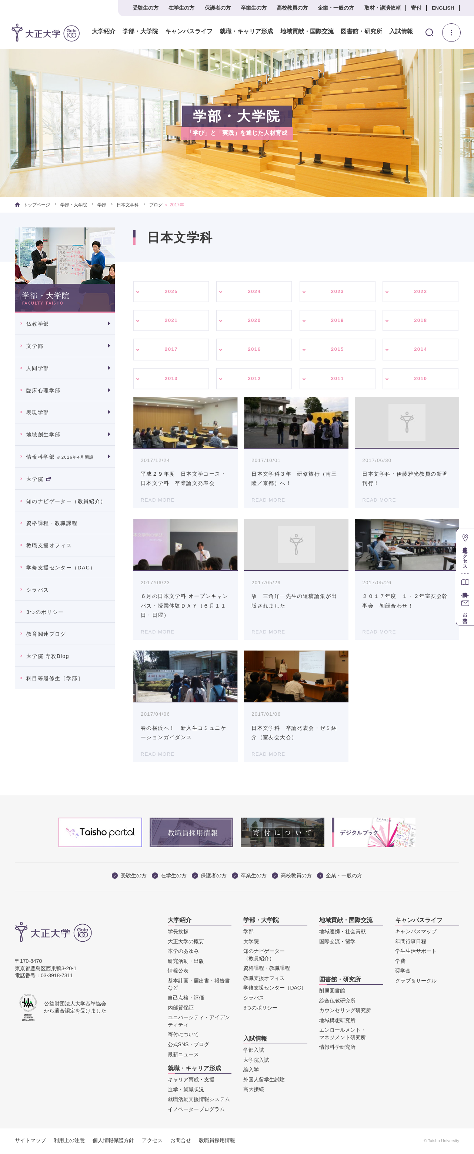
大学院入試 (256, 1061)
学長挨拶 (178, 933)
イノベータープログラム (196, 1111)
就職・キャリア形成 (246, 31)
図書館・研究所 (361, 31)
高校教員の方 (292, 8)
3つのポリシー (45, 612)
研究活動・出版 (186, 962)
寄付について (183, 1036)
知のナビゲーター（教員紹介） (66, 501)
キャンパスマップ (416, 933)
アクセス (152, 1141)
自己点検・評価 (186, 999)
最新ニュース (183, 1056)
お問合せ (180, 1141)
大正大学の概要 (186, 942)
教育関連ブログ (46, 634)
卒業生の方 (254, 8)
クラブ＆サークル (416, 982)
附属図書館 (332, 992)
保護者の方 (218, 8)
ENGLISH (443, 8)
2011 (337, 380)
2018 (420, 321)
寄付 (416, 8)
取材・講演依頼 (382, 8)
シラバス (37, 590)
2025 (171, 292)
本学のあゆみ (183, 952)
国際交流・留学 (337, 942)
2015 (337, 350)
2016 (254, 350)
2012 (254, 380)
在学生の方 (181, 8)
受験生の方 (145, 8)
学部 (101, 204)
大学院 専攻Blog (47, 656)
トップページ (32, 204)
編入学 (251, 1071)
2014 (420, 350)
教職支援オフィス (49, 545)
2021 (171, 321)
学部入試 (253, 1051)
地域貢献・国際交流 (306, 31)
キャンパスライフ (189, 31)
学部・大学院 (140, 31)
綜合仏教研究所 (337, 1002)
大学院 (38, 479)
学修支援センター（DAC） (61, 568)
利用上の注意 (69, 1141)
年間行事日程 (410, 942)
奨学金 (403, 972)
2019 (337, 321)
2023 (337, 292)
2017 (171, 350)
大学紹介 (104, 31)
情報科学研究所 (337, 1048)
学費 (400, 962)
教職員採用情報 (217, 1141)
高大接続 (253, 1091)
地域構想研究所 (337, 1022)
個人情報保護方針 (113, 1141)
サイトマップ (30, 1141)
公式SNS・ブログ (189, 1046)
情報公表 (178, 972)
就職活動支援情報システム (199, 1101)
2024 (254, 292)
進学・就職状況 (186, 1091)
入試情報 (401, 31)
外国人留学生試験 (264, 1081)
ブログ (156, 204)
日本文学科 (128, 204)
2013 (171, 380)
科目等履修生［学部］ (54, 678)
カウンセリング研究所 (345, 1012)
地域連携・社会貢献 (342, 933)
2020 (254, 321)
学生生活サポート (416, 952)
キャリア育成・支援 (191, 1081)
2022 (420, 292)
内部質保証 (181, 1009)
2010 (420, 380)
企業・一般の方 (336, 8)
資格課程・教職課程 (52, 523)
